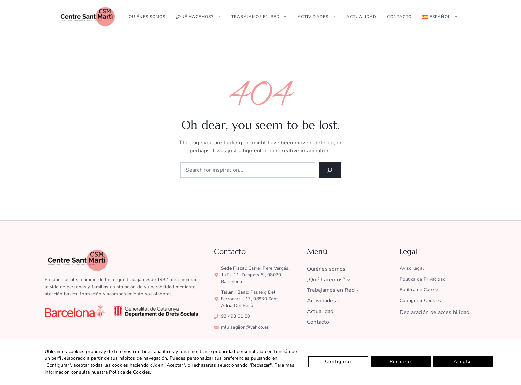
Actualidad (361, 16)
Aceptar (463, 361)
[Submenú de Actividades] (339, 300)
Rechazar (401, 361)
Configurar (338, 361)
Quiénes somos (147, 16)
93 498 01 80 (235, 316)
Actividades (319, 16)
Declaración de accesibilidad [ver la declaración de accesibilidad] (434, 312)
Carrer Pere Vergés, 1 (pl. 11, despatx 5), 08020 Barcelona (255, 275)
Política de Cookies (129, 372)
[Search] (330, 170)
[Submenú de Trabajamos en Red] (357, 290)
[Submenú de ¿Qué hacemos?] (348, 279)
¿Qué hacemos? (201, 16)
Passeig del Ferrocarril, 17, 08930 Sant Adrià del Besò (249, 299)
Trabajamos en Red (261, 16)
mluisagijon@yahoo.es (245, 327)
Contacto (399, 16)
